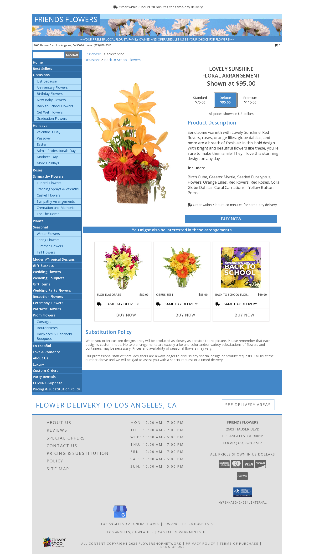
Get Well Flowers (50, 112)
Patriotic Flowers (47, 309)
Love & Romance (46, 352)
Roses (37, 170)
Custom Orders (45, 370)
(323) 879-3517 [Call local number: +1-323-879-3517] (102, 45)
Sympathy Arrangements (56, 201)
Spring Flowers (48, 240)
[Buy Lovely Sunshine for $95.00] (231, 219)
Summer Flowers (50, 246)
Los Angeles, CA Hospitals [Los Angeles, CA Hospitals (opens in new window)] (188, 524)
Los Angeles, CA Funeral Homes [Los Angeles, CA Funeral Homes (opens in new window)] (130, 524)
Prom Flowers (44, 315)
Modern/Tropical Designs (54, 259)
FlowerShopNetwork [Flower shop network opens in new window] (160, 543)
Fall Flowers (46, 252)
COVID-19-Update (47, 383)
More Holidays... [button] (49, 163)
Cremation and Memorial (56, 207)
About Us (40, 358)
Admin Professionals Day (56, 150)
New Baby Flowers (51, 100)
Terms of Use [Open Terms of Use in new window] (171, 546)
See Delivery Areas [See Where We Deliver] (248, 404)
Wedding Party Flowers (52, 290)
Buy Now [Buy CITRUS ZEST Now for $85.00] (185, 315)
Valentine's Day (48, 132)
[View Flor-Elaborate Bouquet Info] (123, 267)
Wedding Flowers (47, 271)
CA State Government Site (182, 532)
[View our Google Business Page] (120, 518)
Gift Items (41, 284)
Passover (44, 138)
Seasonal (40, 227)
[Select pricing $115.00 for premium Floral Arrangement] (250, 100)
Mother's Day (47, 157)
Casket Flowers (48, 195)
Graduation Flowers (52, 118)
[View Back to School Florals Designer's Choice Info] (241, 267)
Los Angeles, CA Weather (130, 532)
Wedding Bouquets (48, 278)
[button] (242, 492)
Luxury (38, 364)
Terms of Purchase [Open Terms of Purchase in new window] (239, 543)
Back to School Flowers (55, 106)
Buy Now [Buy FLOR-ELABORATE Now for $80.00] (126, 315)
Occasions (41, 74)
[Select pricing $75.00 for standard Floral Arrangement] (200, 100)
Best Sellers (42, 68)
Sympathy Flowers (48, 176)
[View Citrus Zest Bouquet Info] (182, 267)
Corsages (44, 321)
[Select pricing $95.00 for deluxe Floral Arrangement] (225, 100)
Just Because (47, 81)
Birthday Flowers (50, 93)
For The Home (48, 214)
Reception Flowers (48, 296)
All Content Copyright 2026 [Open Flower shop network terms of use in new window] (109, 543)
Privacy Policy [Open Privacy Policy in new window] (200, 543)
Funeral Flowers (49, 183)
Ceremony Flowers (48, 302)
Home (38, 62)
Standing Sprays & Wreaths (58, 189)
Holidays (40, 125)
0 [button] (278, 45)
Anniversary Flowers (52, 87)
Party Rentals (44, 376)
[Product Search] (48, 55)
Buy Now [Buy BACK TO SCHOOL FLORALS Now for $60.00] (244, 315)
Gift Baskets (43, 265)
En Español (42, 345)
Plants (38, 221)
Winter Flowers (48, 233)
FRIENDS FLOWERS (65, 19)
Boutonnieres (47, 328)
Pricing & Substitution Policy (56, 389)
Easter (41, 144)
